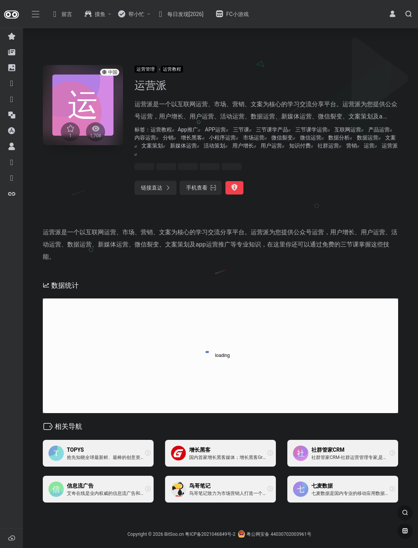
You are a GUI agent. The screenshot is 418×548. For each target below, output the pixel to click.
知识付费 (300, 146)
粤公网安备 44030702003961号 (274, 534)
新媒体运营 (183, 146)
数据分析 (339, 138)
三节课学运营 (311, 129)
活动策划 (214, 146)
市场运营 (253, 138)
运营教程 (172, 69)
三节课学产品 (272, 129)
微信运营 (310, 138)
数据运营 (367, 138)
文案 (390, 138)
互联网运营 (347, 129)
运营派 (390, 146)
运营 (369, 146)
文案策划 (152, 146)
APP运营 (215, 129)
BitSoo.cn (174, 534)
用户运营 (271, 146)
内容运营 (145, 138)
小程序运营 (222, 138)
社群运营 (328, 146)
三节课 (241, 129)
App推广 (188, 129)
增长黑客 (191, 138)
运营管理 (145, 69)
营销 (351, 146)
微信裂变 (282, 138)
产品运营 (379, 129)
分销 (168, 138)
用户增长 (243, 146)
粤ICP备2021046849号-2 (210, 534)
